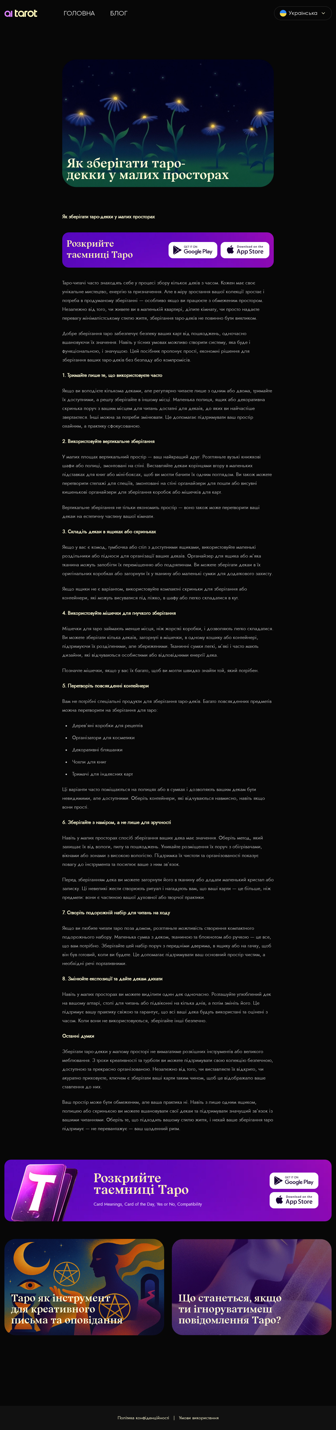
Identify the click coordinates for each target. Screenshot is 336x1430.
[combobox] (303, 13)
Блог (119, 13)
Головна (79, 13)
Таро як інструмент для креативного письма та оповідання (67, 1310)
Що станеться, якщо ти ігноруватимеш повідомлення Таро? (230, 1310)
